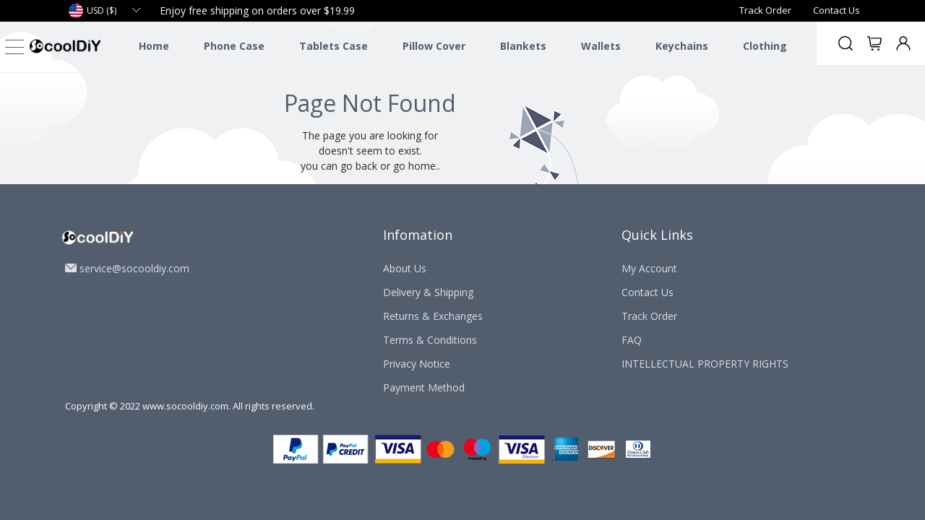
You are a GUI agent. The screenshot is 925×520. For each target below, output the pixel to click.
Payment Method (424, 387)
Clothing (765, 46)
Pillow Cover (434, 46)
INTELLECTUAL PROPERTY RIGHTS (704, 363)
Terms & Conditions (430, 340)
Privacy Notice (416, 363)
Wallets (601, 46)
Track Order (765, 10)
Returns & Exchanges (433, 316)
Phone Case (234, 46)
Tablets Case (333, 46)
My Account (649, 268)
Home (154, 46)
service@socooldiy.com (134, 268)
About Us (404, 268)
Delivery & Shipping (428, 292)
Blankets (523, 46)
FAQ (631, 340)
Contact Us (836, 10)
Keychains (681, 46)
